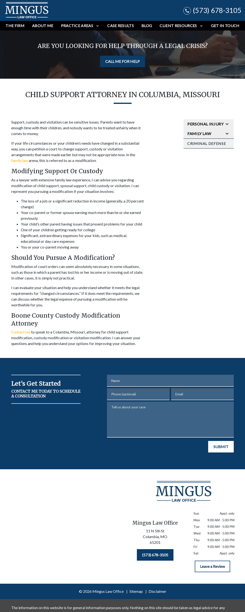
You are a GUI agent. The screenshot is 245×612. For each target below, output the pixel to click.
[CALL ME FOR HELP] (122, 61)
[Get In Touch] (225, 25)
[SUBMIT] (221, 446)
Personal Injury (205, 124)
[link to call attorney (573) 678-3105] (212, 10)
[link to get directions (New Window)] (155, 537)
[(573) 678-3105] (155, 555)
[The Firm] (15, 25)
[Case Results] (120, 25)
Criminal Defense (206, 143)
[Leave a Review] (212, 566)
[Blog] (146, 25)
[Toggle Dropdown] (97, 26)
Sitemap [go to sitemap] (136, 591)
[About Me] (42, 25)
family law (19, 160)
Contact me (20, 332)
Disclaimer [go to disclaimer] (157, 591)
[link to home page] (27, 10)
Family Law (199, 133)
